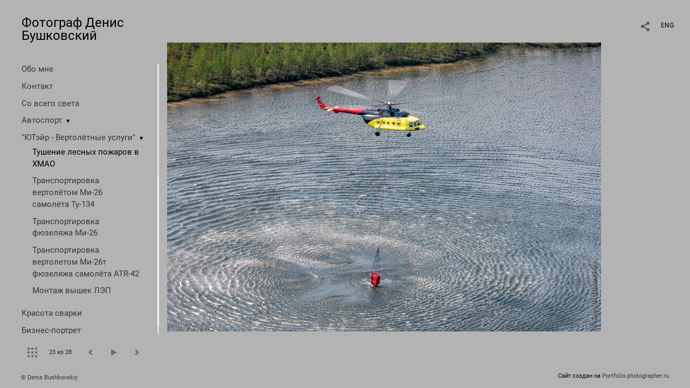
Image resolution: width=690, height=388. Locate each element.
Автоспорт (42, 120)
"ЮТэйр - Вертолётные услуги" (78, 137)
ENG (667, 25)
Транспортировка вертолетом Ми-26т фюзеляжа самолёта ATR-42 (85, 262)
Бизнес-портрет (51, 330)
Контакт (37, 86)
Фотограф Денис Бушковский (73, 29)
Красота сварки (52, 313)
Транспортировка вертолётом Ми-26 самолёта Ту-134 (67, 192)
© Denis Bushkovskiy (49, 377)
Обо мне (37, 69)
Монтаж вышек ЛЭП (71, 290)
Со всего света (50, 103)
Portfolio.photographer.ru (635, 375)
